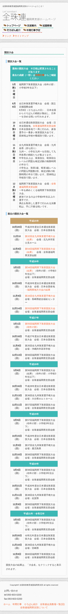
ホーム (6, 604)
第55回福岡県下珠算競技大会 (40, 308)
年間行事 (39, 75)
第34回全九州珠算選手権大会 (40, 296)
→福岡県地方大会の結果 (37, 289)
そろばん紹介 (31, 604)
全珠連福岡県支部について (34, 607)
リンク (7, 36)
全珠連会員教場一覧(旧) (52, 604)
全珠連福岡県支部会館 (44, 126)
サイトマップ (22, 36)
